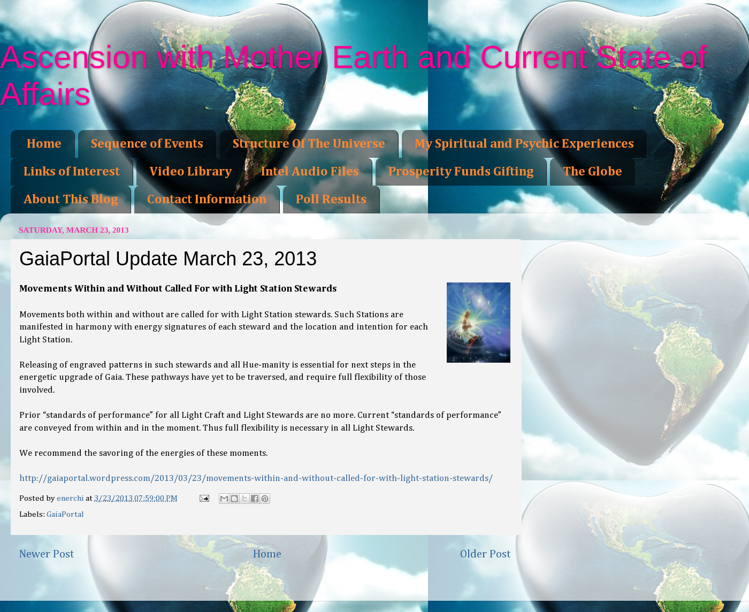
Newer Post (46, 554)
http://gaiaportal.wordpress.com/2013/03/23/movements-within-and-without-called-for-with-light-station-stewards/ (256, 478)
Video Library (190, 171)
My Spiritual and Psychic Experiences (524, 143)
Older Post (485, 554)
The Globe (592, 171)
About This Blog (71, 199)
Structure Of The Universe (309, 143)
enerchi (71, 498)
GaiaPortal (65, 514)
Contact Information (206, 199)
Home (44, 143)
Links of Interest (72, 171)
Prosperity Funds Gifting (460, 171)
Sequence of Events (147, 143)
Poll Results (331, 199)
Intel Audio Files (310, 171)
